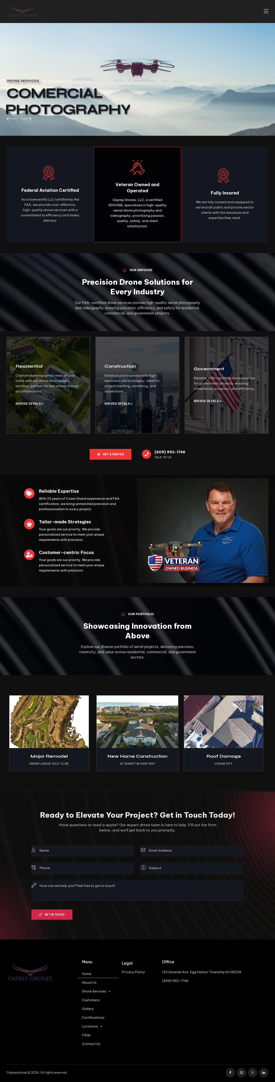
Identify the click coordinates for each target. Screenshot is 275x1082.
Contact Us (91, 1044)
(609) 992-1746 (175, 981)
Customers (90, 1000)
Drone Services (96, 991)
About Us (89, 982)
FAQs (86, 1035)
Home (86, 974)
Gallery (88, 1009)
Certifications (93, 1017)
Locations (92, 1026)
